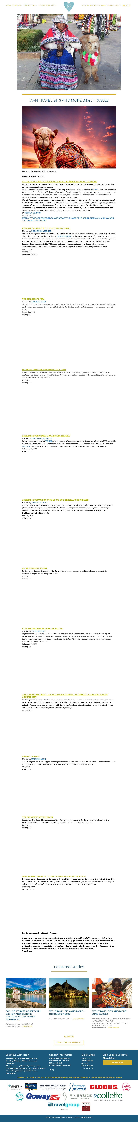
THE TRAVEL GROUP (36, 1068)
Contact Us (87, 1061)
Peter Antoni (38, 631)
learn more (27, 1026)
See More (69, 1037)
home (8, 5)
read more (11, 1073)
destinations (29, 5)
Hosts (53, 5)
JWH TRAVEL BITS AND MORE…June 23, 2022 (110, 1012)
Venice (48, 441)
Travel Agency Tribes (83, 1117)
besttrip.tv (95, 5)
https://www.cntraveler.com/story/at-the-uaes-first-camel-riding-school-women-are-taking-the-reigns (68, 219)
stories (85, 5)
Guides (84, 1063)
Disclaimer (87, 1066)
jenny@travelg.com (60, 1065)
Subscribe (117, 1062)
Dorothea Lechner (41, 231)
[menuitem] (8, 5)
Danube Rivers (64, 236)
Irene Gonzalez (39, 503)
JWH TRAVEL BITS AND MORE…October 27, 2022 (67, 1012)
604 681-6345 (57, 1063)
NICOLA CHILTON (33, 213)
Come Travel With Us (69, 1042)
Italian (26, 446)
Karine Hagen (38, 302)
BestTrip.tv (87, 1068)
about (117, 5)
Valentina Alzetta (41, 438)
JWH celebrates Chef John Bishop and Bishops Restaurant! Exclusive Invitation (23, 1015)
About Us (85, 1058)
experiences (44, 5)
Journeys (16, 5)
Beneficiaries (107, 5)
